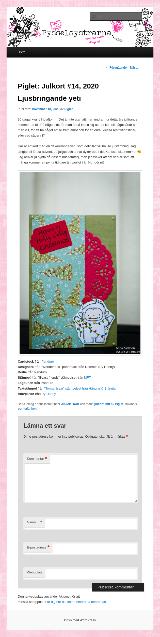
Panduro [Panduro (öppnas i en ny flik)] (47, 361)
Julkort (66, 404)
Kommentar (37, 459)
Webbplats (34, 572)
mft (107, 404)
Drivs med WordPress (80, 620)
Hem (22, 52)
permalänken (27, 408)
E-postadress (38, 547)
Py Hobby (49, 394)
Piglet (68, 109)
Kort (76, 404)
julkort (99, 404)
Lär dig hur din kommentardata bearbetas (75, 602)
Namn (34, 522)
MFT (87, 377)
